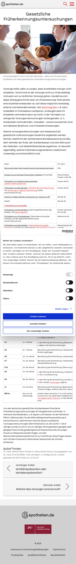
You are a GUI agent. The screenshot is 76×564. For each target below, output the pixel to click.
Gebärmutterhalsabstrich (15, 183)
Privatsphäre (17, 555)
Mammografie (49, 107)
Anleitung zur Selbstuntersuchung (22, 190)
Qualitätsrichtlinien (37, 555)
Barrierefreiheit (58, 555)
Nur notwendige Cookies (38, 331)
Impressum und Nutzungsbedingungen (30, 549)
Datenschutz (59, 549)
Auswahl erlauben (38, 324)
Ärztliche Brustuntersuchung (41, 188)
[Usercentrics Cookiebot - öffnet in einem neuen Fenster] (62, 231)
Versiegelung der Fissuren (49, 398)
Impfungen (55, 382)
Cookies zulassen (38, 316)
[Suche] (65, 4)
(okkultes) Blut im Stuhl (45, 227)
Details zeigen (61, 309)
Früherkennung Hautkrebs (15, 205)
